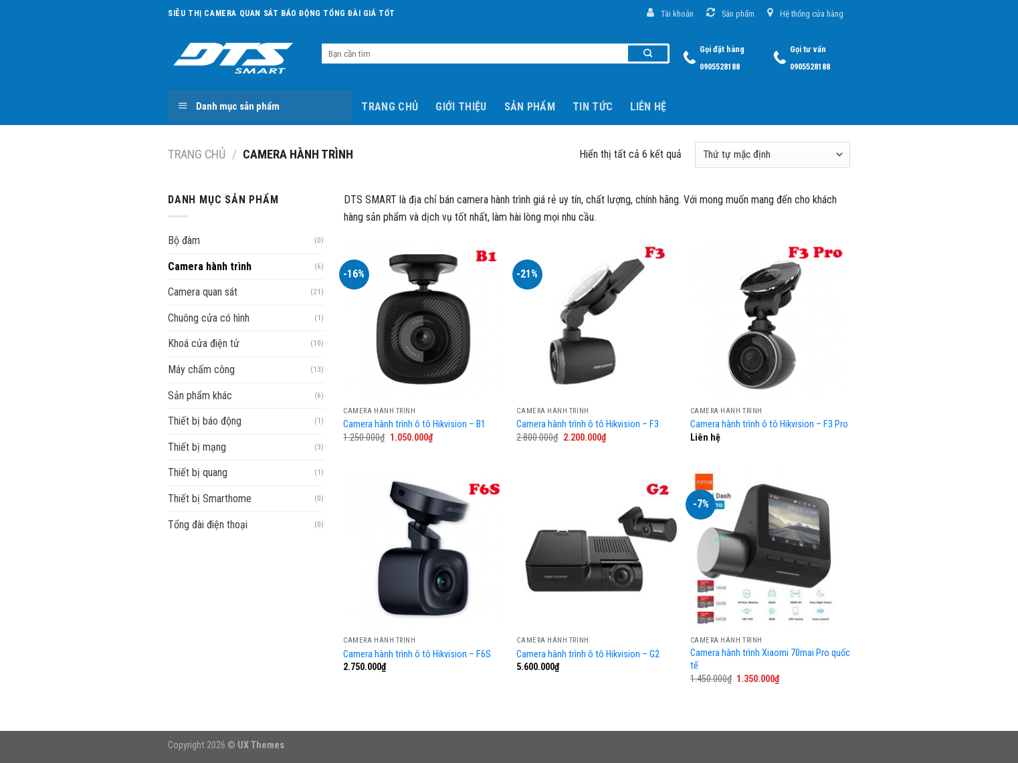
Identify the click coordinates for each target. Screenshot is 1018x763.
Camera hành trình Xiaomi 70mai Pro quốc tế (770, 659)
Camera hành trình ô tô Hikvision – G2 (587, 654)
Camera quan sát (202, 292)
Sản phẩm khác (200, 395)
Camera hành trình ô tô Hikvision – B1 (414, 424)
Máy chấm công (201, 369)
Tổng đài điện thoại (207, 524)
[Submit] (648, 53)
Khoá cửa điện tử (203, 343)
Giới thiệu (460, 106)
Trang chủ (389, 106)
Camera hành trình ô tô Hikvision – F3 (587, 424)
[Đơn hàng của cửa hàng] (772, 155)
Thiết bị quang (197, 472)
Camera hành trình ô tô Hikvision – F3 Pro (769, 424)
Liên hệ (648, 106)
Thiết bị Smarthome (209, 498)
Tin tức (593, 106)
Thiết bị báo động (204, 421)
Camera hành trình (209, 266)
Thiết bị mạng (197, 447)
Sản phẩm (530, 106)
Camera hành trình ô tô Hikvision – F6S (417, 654)
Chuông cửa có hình (208, 318)
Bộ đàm (184, 240)
